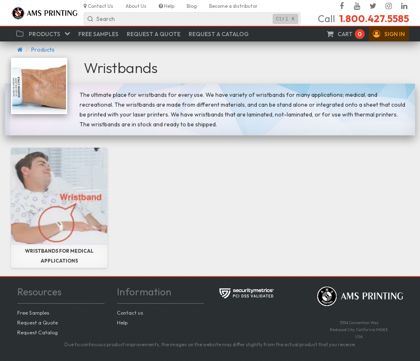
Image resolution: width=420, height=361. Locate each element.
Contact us (130, 312)
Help (122, 322)
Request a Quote (37, 322)
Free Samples (33, 312)
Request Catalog (37, 332)
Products (43, 49)
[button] (389, 34)
